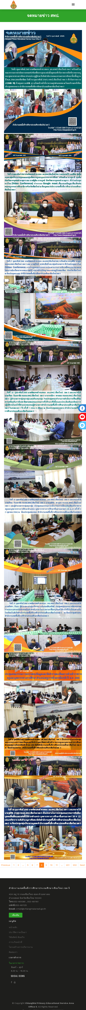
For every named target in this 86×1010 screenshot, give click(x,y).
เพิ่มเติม (15, 915)
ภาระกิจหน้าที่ (15, 942)
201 (67, 865)
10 (51, 865)
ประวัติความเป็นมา (18, 932)
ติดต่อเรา (13, 952)
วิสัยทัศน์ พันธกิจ (16, 937)
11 (57, 865)
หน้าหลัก (13, 927)
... (23, 865)
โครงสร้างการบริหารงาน (21, 947)
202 (75, 865)
